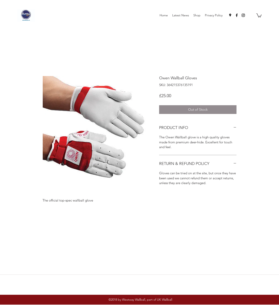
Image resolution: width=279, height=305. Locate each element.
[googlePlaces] (230, 15)
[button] (259, 15)
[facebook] (237, 15)
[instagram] (243, 15)
